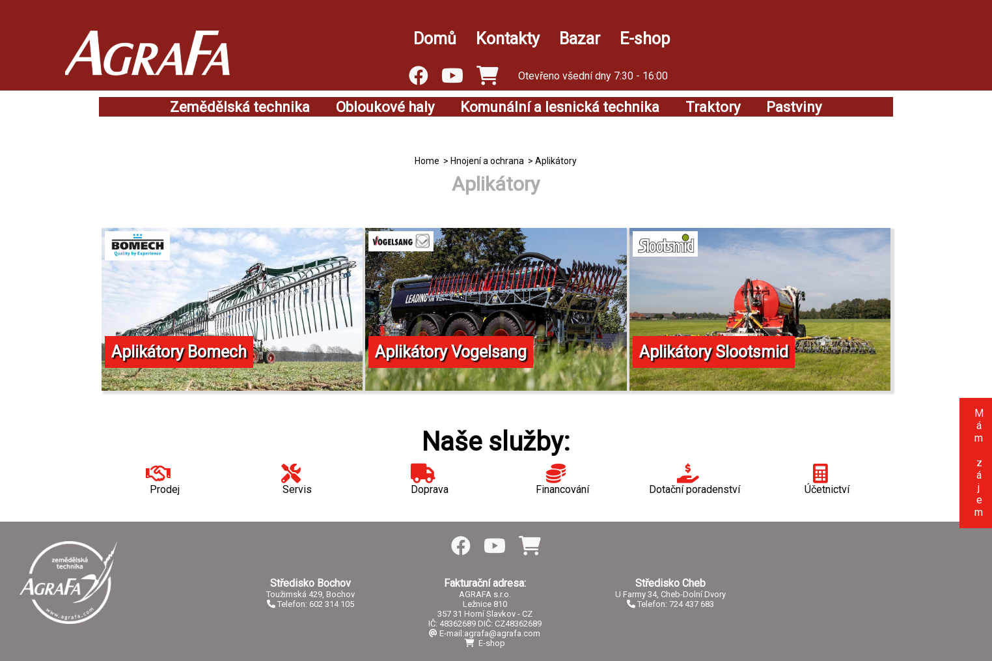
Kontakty (508, 38)
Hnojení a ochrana (487, 161)
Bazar (579, 38)
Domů (434, 38)
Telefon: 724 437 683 (670, 604)
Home (427, 161)
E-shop (645, 38)
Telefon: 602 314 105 (310, 604)
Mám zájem (978, 462)
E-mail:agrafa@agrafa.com (484, 633)
